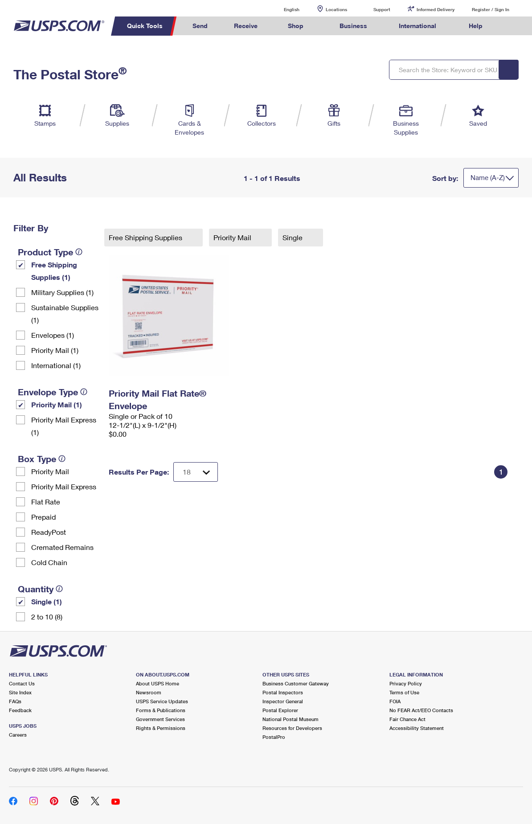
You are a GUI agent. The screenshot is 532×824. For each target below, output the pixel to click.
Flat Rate (45, 501)
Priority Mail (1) (54, 350)
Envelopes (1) (52, 335)
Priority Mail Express (63, 486)
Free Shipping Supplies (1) (54, 270)
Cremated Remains (62, 547)
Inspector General (282, 701)
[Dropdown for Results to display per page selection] (195, 472)
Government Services (160, 719)
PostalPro (273, 737)
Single (293, 237)
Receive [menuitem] (246, 25)
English (282, 9)
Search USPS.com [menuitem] (512, 26)
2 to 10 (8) (46, 616)
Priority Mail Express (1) (63, 425)
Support (381, 9)
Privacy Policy (405, 683)
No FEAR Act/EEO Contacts (421, 710)
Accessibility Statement (416, 728)
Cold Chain (49, 562)
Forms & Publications (160, 710)
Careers (18, 735)
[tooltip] (78, 251)
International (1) (56, 365)
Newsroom (148, 692)
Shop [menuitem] (295, 25)
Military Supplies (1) (62, 292)
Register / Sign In (490, 9)
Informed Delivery (435, 9)
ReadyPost (48, 532)
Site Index (20, 692)
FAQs (15, 701)
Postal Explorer (280, 710)
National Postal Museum (290, 719)
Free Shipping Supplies (146, 237)
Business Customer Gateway (295, 683)
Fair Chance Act (407, 719)
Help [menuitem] (476, 25)
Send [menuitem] (200, 25)
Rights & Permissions (160, 728)
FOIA (395, 701)
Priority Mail (50, 471)
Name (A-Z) (488, 177)
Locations (336, 9)
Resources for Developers (292, 728)
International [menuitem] (417, 25)
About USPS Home (157, 683)
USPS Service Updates (162, 701)
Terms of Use (404, 692)
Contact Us (22, 683)
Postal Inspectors (282, 692)
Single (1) (46, 601)
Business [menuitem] (353, 25)
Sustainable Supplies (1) (64, 313)
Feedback (20, 710)
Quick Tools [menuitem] (145, 25)
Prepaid (43, 516)
